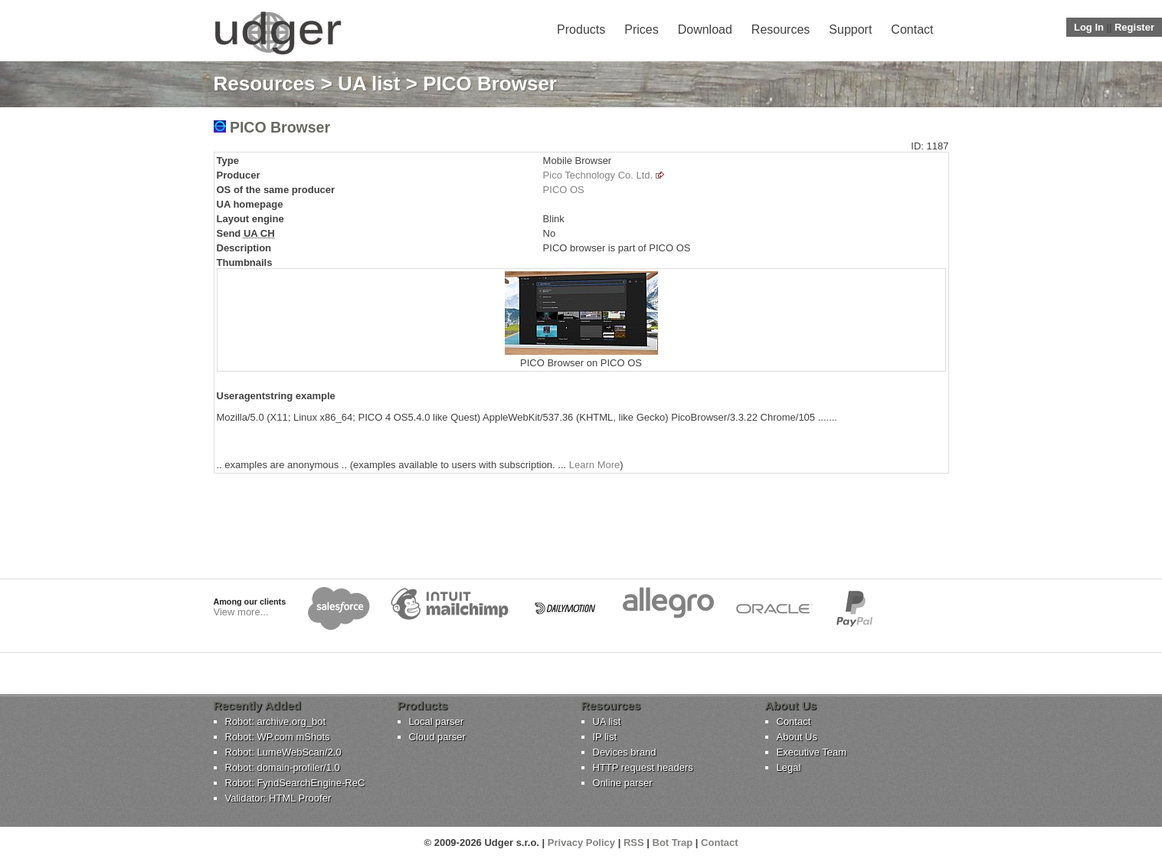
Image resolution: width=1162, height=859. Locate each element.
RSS (634, 842)
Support (850, 29)
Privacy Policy (581, 842)
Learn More (594, 464)
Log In (1089, 27)
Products (581, 29)
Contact (912, 29)
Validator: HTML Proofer (278, 798)
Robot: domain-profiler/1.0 (282, 767)
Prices (641, 29)
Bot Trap (673, 842)
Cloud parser (437, 737)
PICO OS (563, 189)
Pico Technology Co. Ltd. (598, 175)
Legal (789, 767)
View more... (241, 612)
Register (1134, 27)
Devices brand (624, 752)
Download (705, 29)
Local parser (436, 721)
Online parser (623, 783)
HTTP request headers (643, 767)
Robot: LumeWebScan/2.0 (283, 752)
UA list (369, 83)
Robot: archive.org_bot (275, 721)
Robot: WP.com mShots (277, 737)
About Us (797, 737)
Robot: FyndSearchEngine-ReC (295, 783)
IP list (605, 737)
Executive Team (812, 752)
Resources (780, 29)
